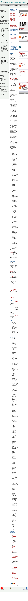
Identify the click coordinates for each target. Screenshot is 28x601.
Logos (2, 17)
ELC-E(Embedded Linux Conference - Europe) (14, 78)
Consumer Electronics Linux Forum (14, 573)
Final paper (17, 310)
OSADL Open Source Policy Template (4, 36)
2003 (11, 14)
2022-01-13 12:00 (21, 70)
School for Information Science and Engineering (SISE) (14, 549)
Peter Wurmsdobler (17, 315)
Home (10, 5)
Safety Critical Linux (4, 71)
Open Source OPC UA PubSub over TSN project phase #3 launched (23, 85)
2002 (14, 13)
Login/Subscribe (24, 5)
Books (1, 78)
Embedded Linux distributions (22, 54)
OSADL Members (4, 23)
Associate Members (4, 25)
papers (11, 253)
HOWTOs (2, 83)
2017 (14, 21)
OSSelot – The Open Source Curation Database (4, 46)
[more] (27, 40)
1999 (11, 12)
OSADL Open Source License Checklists (4, 38)
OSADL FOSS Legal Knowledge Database (4, 41)
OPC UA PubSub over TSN (4, 70)
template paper (16, 305)
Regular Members (4, 24)
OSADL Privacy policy (4, 92)
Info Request (3, 18)
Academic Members (4, 27)
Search (2, 94)
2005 (11, 15)
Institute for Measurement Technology (14, 535)
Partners (2, 15)
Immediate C (3, 76)
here (11, 258)
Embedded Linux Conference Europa (13, 275)
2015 (11, 21)
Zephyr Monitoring (4, 60)
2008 (14, 17)
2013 (11, 20)
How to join (3, 12)
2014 (14, 20)
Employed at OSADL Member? (4, 29)
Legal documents (4, 89)
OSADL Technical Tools (5, 72)
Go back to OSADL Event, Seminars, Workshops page (13, 25)
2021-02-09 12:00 (21, 83)
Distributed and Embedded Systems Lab (15, 557)
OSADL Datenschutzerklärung (5, 91)
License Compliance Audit (4, 53)
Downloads (3, 85)
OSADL (2, 10)
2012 (14, 19)
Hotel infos (12, 297)
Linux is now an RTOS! (22, 35)
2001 (11, 13)
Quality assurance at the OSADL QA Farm (4, 65)
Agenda (11, 37)
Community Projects (3, 74)
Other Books (3, 81)
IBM (12, 577)
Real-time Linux (3, 61)
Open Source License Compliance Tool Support (4, 43)
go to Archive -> (25, 93)
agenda (11, 252)
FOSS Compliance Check (4, 55)
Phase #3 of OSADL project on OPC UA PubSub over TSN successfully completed (23, 72)
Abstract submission (17, 302)
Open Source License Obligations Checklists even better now (22, 43)
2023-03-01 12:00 (21, 52)
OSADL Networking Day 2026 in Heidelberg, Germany (23, 16)
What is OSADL (3, 11)
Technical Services (2, 58)
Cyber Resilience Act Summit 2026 (23, 27)
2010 (14, 18)
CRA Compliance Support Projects (4, 49)
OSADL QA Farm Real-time (4, 63)
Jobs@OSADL (3, 16)
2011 (11, 19)
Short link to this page (25, 589)
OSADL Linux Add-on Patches (4, 67)
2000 (14, 12)
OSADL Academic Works (4, 80)
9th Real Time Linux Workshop (13, 270)
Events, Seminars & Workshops (4, 21)
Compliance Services (3, 33)
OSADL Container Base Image (5, 51)
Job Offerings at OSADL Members (5, 31)
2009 (11, 18)
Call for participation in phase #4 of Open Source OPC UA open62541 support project (23, 62)
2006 (14, 15)
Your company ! (15, 578)
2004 (14, 14)
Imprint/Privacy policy (16, 5)
